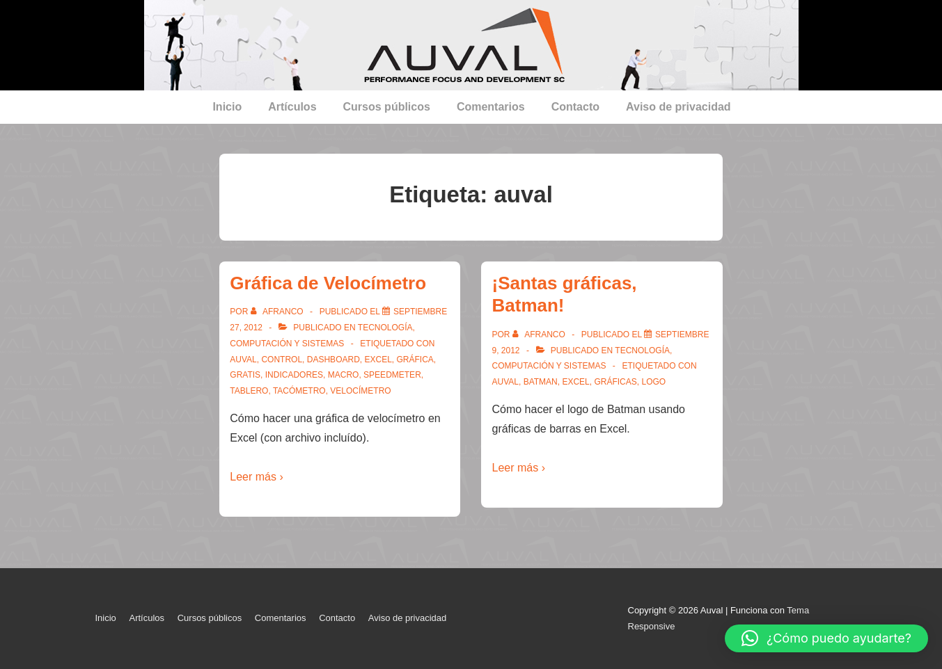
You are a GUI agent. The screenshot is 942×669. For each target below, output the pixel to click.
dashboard (333, 359)
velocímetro (360, 391)
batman (541, 382)
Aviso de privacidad (678, 107)
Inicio (227, 107)
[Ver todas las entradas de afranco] (278, 311)
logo (653, 382)
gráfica (415, 359)
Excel (377, 359)
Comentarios (491, 107)
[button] (826, 638)
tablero (249, 391)
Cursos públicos (386, 107)
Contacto (575, 107)
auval (243, 359)
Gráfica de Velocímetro (328, 283)
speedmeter (392, 375)
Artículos (292, 107)
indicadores (294, 375)
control (281, 359)
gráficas (615, 382)
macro (343, 375)
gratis (245, 375)
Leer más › (256, 477)
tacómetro (299, 391)
